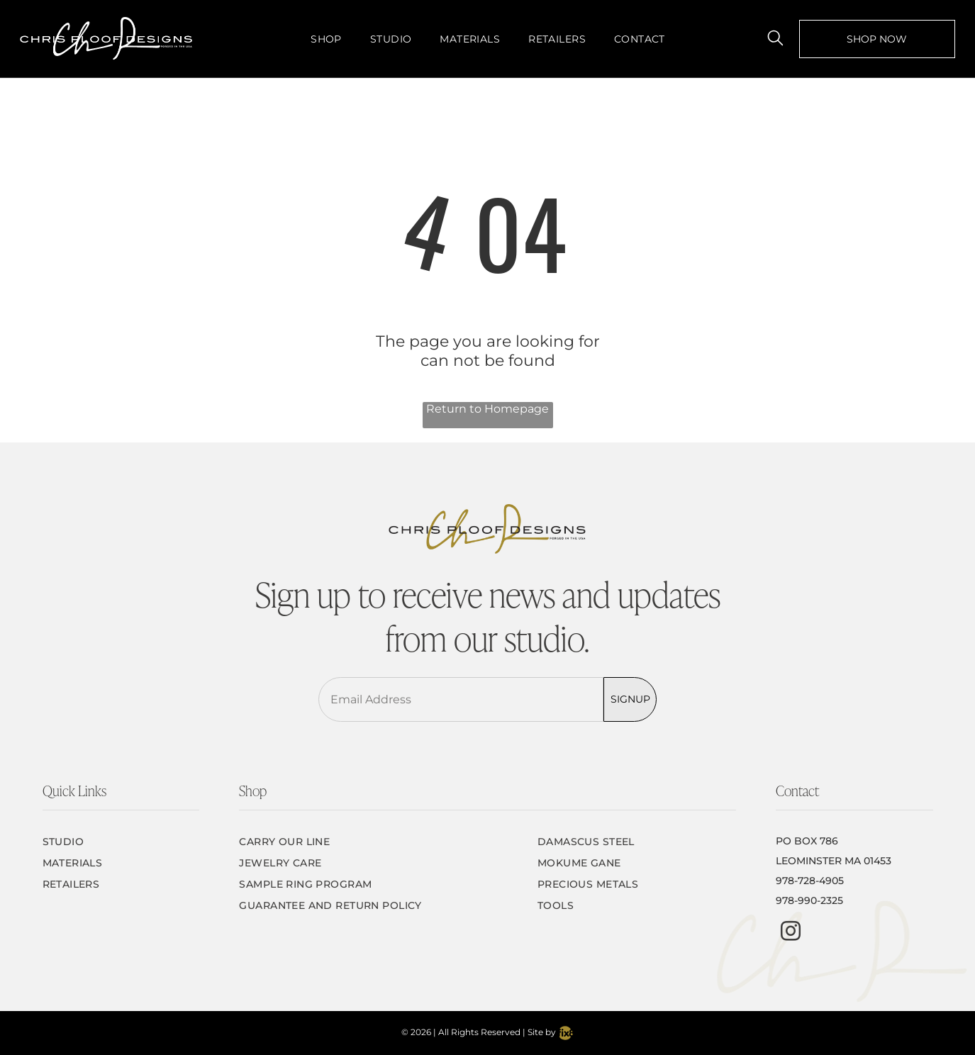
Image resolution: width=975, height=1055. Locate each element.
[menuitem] (326, 38)
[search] (775, 39)
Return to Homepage (487, 408)
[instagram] (791, 932)
